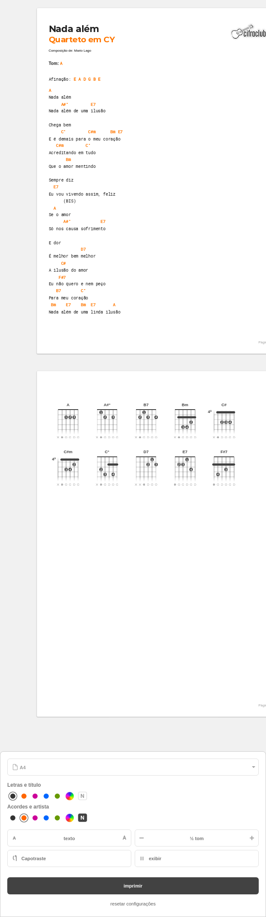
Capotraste (33, 858)
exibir (155, 858)
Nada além (74, 29)
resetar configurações (133, 903)
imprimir (133, 885)
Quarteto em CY (82, 39)
